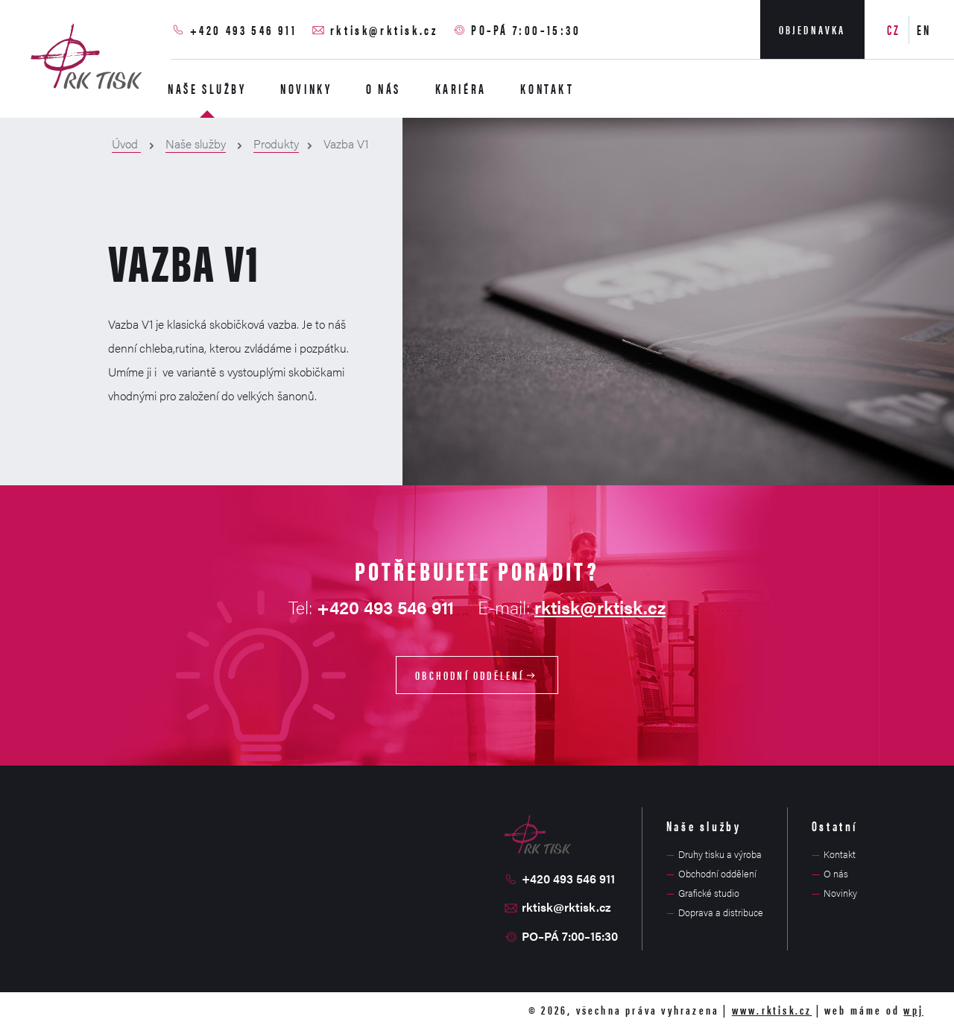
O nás (383, 88)
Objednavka (812, 29)
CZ (894, 29)
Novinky (306, 88)
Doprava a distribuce (720, 912)
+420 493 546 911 (243, 29)
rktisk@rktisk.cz (384, 29)
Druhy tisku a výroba (720, 854)
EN (924, 29)
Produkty (276, 143)
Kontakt (547, 88)
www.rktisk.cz (772, 1009)
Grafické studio (708, 893)
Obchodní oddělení (477, 675)
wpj (913, 1009)
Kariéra (461, 88)
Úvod (126, 143)
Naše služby (207, 88)
